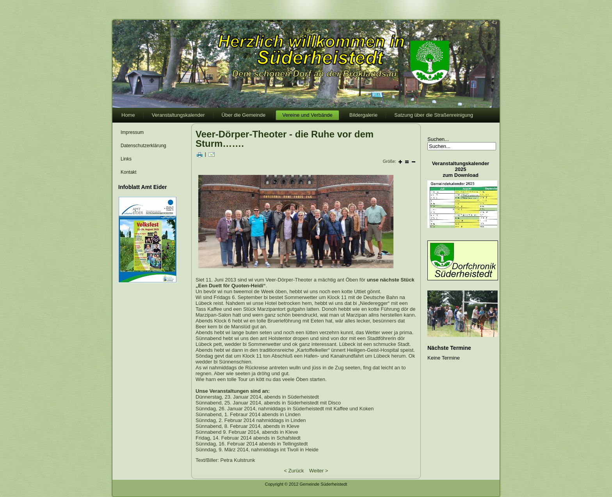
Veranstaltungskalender (178, 115)
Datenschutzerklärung (143, 145)
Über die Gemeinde (244, 115)
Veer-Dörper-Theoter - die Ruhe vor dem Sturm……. (285, 139)
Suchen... (438, 139)
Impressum (132, 132)
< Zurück (294, 471)
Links (126, 159)
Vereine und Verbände (307, 115)
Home (128, 115)
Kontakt (129, 172)
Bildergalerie (363, 115)
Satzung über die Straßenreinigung (433, 115)
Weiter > (318, 471)
